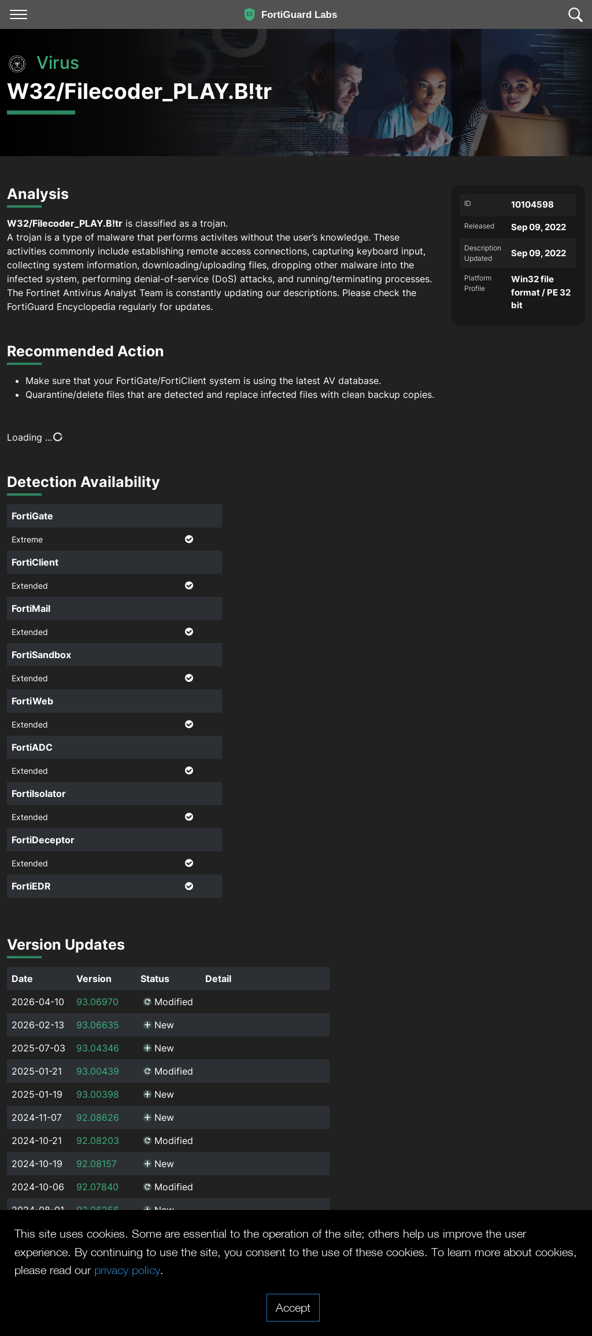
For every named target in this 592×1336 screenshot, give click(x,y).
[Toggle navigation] (18, 14)
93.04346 (97, 1048)
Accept (293, 1307)
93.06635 (97, 1025)
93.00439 (97, 1071)
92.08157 (96, 1163)
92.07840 (97, 1187)
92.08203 (97, 1140)
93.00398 (97, 1094)
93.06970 (97, 1001)
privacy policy (127, 1269)
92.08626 (97, 1117)
